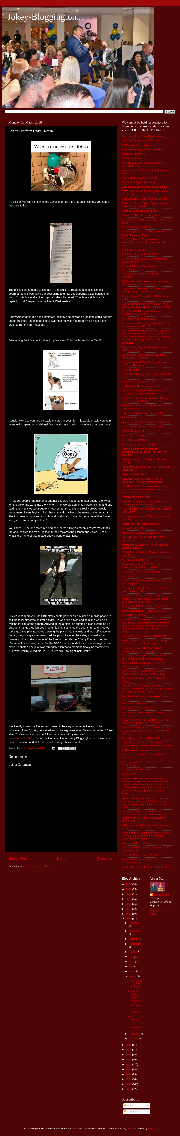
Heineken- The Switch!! (135, 435)
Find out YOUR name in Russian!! (141, 386)
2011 (129, 1079)
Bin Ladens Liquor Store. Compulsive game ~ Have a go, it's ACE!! (146, 205)
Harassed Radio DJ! (133, 431)
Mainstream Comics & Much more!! (141, 532)
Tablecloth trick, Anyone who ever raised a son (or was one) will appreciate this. (145, 657)
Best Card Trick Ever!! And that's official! (144, 198)
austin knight (161, 894)
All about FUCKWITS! (134, 153)
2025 (129, 889)
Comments (131, 1111)
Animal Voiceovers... (133, 158)
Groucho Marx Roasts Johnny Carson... (144, 426)
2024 (129, 894)
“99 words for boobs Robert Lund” (141, 140)
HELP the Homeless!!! (134, 440)
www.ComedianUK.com (23, 738)
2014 (129, 1064)
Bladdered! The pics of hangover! (140, 215)
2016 (129, 1054)
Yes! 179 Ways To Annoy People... (141, 855)
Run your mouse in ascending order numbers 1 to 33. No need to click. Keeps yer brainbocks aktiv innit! (145, 598)
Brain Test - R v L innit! (134, 249)
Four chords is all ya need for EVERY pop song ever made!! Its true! (145, 399)
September (135, 943)
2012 (129, 1074)
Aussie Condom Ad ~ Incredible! (140, 178)
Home (61, 858)
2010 (129, 1084)
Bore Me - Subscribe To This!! (138, 227)
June (132, 961)
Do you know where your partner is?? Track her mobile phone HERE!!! (146, 325)
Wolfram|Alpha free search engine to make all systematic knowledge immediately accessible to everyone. (146, 835)
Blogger (152, 1128)
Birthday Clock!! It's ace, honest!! (140, 210)
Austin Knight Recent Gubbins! (139, 145)
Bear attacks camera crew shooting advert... (146, 186)
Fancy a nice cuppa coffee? (137, 381)
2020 (129, 913)
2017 (129, 1049)
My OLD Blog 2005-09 (134, 559)
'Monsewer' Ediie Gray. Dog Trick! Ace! (143, 136)
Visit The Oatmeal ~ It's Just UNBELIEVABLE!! (137, 763)
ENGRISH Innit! (131, 369)
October (134, 938)
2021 (129, 908)
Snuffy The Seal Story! (134, 615)
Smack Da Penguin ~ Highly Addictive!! (144, 610)
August (133, 951)
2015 (129, 1059)
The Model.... (135, 1027)
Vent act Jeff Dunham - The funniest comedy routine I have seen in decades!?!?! (146, 744)
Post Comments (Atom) (37, 866)
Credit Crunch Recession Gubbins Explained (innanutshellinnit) (141, 313)
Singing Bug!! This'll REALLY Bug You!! (144, 606)
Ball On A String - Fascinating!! (139, 182)
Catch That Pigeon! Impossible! (139, 254)
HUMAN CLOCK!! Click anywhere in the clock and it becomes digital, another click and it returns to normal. (145, 489)
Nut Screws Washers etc (134, 1019)
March (132, 976)
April (132, 971)
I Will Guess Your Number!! (137, 497)
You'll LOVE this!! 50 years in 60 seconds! (145, 867)
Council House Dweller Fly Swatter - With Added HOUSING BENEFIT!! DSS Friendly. (146, 305)
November (134, 931)
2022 (129, 903)
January (134, 1038)
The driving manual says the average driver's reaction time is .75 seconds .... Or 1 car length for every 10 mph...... (146, 688)
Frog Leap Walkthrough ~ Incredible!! (143, 413)
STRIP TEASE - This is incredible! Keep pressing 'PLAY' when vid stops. (144, 642)
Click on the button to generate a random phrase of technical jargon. (145, 282)
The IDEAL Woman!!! (134, 703)
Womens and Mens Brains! (137, 843)
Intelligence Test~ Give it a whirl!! (140, 523)
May (131, 966)
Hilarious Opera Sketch (135, 474)
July (131, 956)
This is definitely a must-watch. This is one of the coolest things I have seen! (145, 721)
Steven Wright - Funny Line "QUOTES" (144, 636)
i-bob (130, 1128)
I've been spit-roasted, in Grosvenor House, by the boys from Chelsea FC (146, 503)
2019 (129, 918)
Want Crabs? (129, 774)
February (134, 1033)
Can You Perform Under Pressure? (135, 996)
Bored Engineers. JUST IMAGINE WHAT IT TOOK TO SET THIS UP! (146, 233)
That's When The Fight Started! (135, 983)
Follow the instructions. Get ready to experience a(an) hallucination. (142, 392)
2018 (129, 1044)
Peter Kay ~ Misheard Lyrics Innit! (141, 571)
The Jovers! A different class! (138, 708)
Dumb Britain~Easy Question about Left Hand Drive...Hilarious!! (144, 356)
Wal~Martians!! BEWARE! (136, 769)
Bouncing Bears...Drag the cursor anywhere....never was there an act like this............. (144, 242)
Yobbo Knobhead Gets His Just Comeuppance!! (139, 861)
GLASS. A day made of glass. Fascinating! (146, 422)
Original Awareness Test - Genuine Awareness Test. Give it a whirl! (141, 566)
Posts (129, 1105)
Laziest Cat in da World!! (135, 528)
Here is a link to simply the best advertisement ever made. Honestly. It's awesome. (144, 451)
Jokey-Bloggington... (45, 17)
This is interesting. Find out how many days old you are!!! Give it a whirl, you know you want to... (146, 730)
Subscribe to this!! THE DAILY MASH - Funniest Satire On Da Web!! (143, 649)
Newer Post (17, 858)
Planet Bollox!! (130, 576)
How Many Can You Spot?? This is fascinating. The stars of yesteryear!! (142, 480)
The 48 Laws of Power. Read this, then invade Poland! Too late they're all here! (144, 672)
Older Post (105, 858)
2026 (129, 884)
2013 (129, 1069)
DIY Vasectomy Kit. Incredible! (139, 318)
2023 (129, 899)
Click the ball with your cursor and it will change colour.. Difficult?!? (144, 290)
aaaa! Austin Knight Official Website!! (142, 149)
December (134, 923)
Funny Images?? (131, 417)
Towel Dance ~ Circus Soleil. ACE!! (141, 738)
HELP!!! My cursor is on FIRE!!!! (140, 444)
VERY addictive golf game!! (137, 750)
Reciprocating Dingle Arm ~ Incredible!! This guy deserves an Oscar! (146, 589)
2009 (129, 1089)
